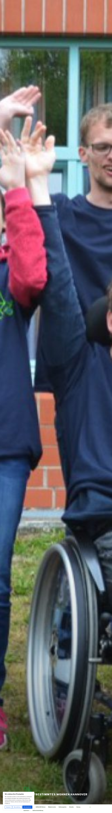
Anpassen (8, 807)
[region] (18, 801)
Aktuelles (71, 807)
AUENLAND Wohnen (41, 807)
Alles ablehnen (17, 807)
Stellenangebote (62, 807)
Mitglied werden (52, 807)
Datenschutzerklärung (38, 810)
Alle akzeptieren (27, 807)
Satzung (78, 807)
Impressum (27, 810)
